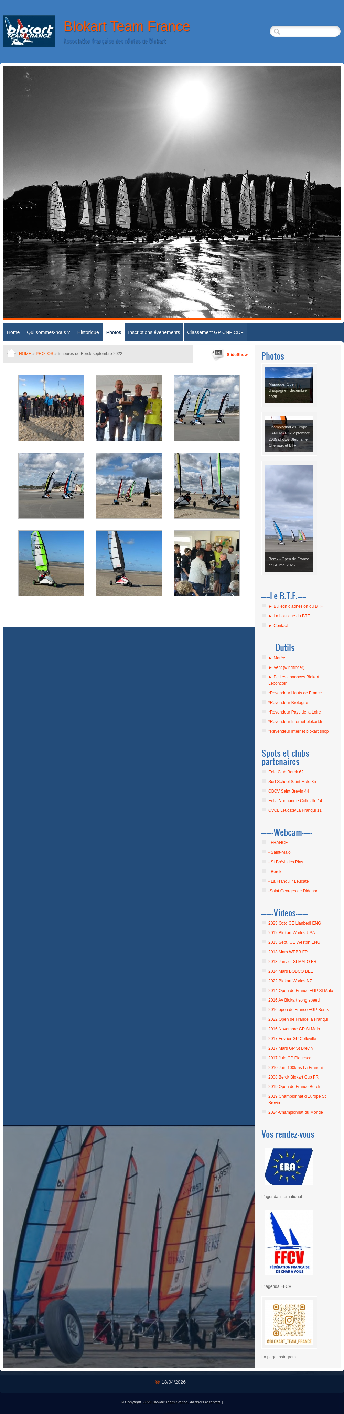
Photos (113, 332)
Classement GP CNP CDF (215, 332)
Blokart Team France (126, 26)
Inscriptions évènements (154, 332)
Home (13, 332)
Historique (88, 332)
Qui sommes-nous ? (48, 332)
